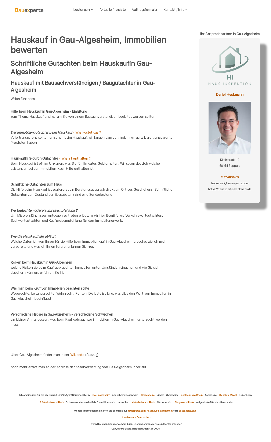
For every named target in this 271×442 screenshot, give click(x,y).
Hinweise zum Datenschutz (135, 417)
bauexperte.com (136, 410)
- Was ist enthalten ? (51, 158)
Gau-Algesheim (101, 395)
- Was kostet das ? (56, 132)
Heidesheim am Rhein (142, 402)
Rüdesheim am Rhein (52, 402)
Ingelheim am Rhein (192, 395)
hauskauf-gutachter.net (160, 410)
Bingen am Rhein (184, 402)
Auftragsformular (144, 10)
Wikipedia (77, 355)
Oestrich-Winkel (228, 395)
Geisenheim (147, 395)
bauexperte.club (187, 410)
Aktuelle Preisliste (113, 10)
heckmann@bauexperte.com (230, 183)
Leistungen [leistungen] (83, 10)
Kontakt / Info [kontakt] (175, 10)
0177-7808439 (230, 177)
